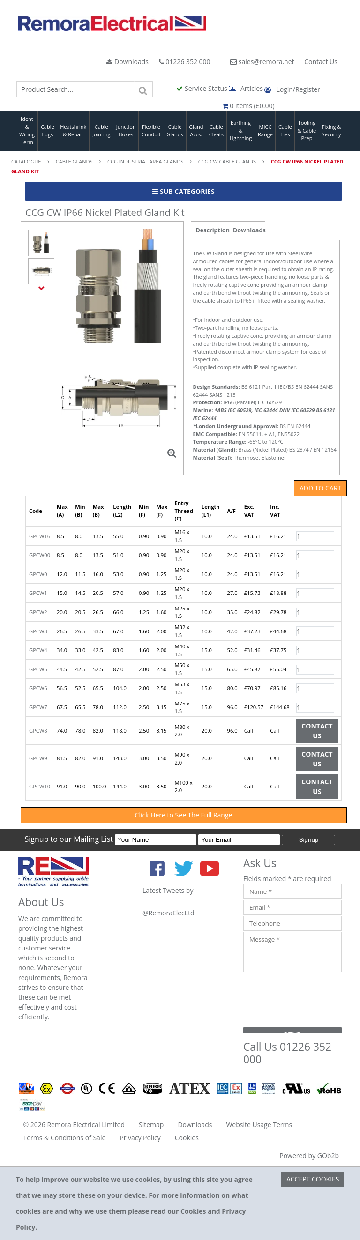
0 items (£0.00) (248, 105)
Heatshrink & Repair (73, 130)
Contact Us (321, 61)
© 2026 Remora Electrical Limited (74, 1124)
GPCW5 (38, 669)
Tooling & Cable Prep (307, 130)
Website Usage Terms (259, 1124)
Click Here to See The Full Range (183, 814)
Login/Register (292, 89)
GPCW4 (38, 649)
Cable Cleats (216, 130)
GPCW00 (39, 554)
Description (212, 230)
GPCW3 (38, 631)
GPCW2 (38, 612)
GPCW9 (38, 758)
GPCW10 (39, 786)
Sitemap (151, 1124)
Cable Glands (174, 130)
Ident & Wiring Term (27, 130)
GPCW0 (38, 574)
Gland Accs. (196, 130)
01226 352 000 (184, 61)
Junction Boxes (126, 130)
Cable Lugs (47, 130)
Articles (246, 88)
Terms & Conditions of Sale (64, 1137)
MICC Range (265, 130)
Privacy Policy (140, 1137)
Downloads (127, 61)
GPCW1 (38, 592)
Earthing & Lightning (241, 130)
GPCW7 (38, 707)
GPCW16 (39, 536)
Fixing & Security (331, 130)
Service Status (202, 88)
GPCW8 (38, 730)
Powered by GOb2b (309, 1155)
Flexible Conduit (151, 130)
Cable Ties (285, 130)
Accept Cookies (312, 1178)
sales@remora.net (262, 61)
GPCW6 (38, 687)
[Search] (143, 89)
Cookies (187, 1137)
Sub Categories (183, 191)
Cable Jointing (101, 130)
